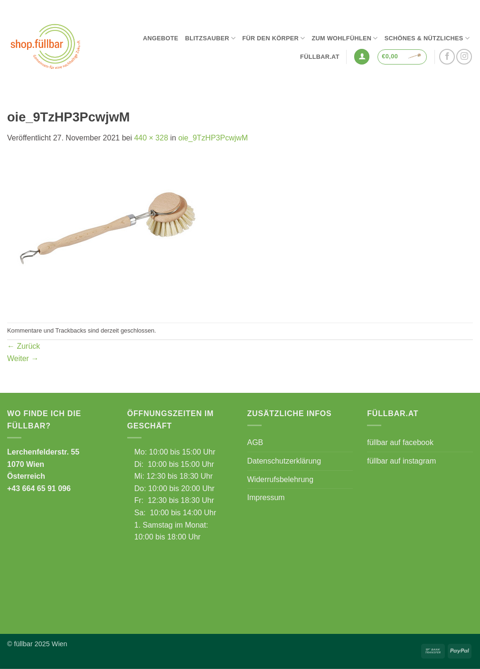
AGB (255, 442)
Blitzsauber (210, 38)
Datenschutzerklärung (284, 461)
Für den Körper (273, 38)
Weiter (22, 358)
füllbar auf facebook (400, 442)
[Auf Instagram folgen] (464, 57)
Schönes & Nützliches (427, 38)
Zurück (23, 346)
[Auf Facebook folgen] (447, 57)
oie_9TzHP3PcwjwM (213, 138)
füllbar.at (319, 56)
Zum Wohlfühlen (344, 38)
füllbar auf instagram (401, 461)
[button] (361, 57)
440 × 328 (151, 138)
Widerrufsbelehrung (280, 479)
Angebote (161, 38)
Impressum (266, 497)
